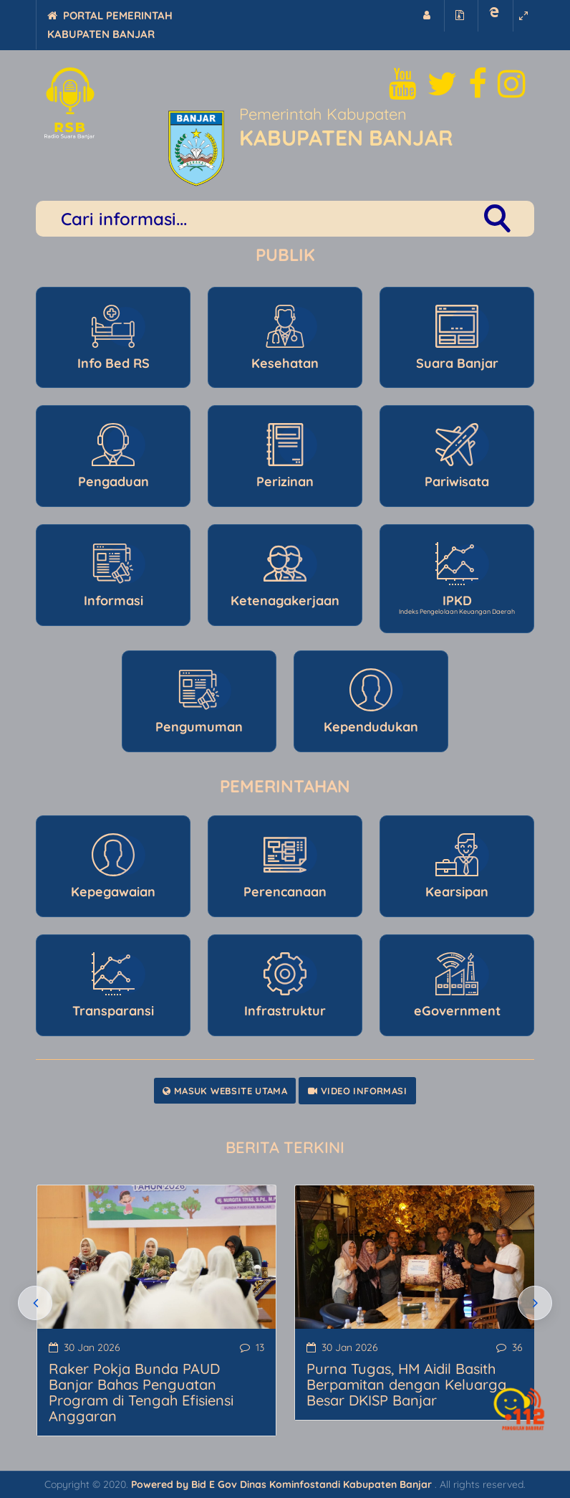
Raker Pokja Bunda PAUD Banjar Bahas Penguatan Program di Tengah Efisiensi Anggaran (141, 1392)
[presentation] (35, 1303)
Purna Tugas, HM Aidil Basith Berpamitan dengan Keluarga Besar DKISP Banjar (406, 1384)
